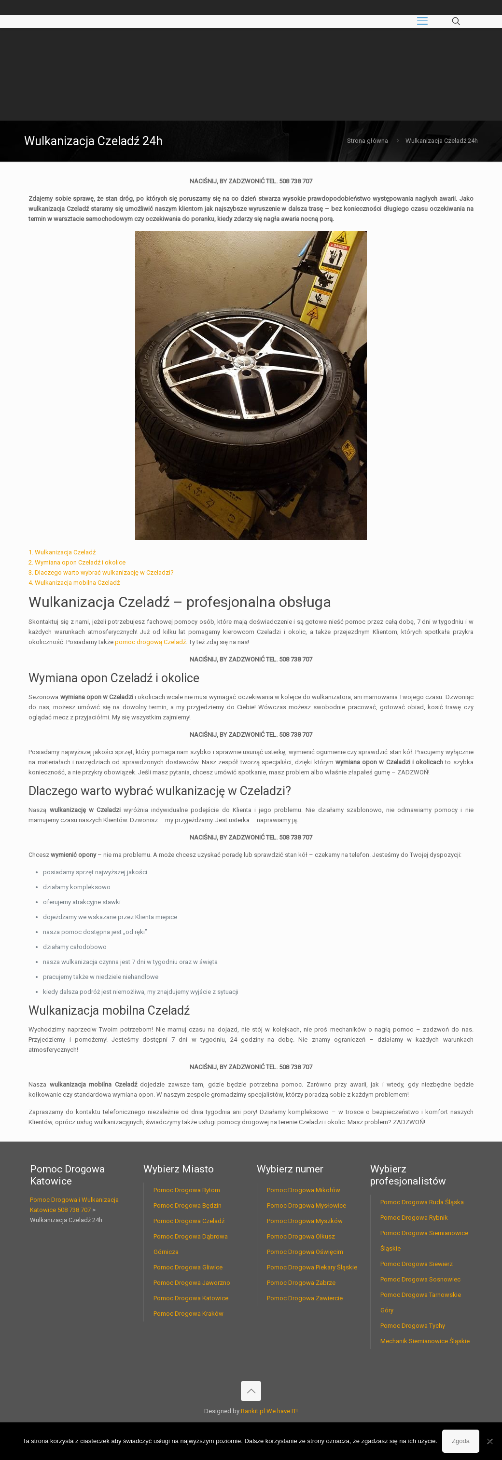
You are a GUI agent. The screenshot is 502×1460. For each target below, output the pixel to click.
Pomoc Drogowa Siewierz (416, 1263)
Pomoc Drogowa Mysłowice (306, 1205)
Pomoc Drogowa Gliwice (188, 1267)
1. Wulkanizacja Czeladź (62, 552)
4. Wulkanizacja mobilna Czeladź (74, 582)
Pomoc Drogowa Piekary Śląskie (312, 1267)
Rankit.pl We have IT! (269, 1411)
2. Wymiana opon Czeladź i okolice (77, 562)
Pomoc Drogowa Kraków (188, 1313)
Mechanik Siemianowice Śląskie (425, 1341)
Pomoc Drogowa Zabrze (301, 1282)
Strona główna (367, 140)
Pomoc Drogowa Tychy (412, 1325)
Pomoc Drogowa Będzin (187, 1205)
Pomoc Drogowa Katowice (190, 1298)
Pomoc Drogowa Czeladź (188, 1221)
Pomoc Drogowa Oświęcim (305, 1251)
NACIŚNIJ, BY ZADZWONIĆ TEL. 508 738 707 (251, 181)
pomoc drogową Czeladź (150, 642)
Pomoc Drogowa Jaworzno (191, 1282)
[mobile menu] (422, 21)
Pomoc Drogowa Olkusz (301, 1236)
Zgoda (461, 1441)
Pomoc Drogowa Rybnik (414, 1217)
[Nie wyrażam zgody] (490, 1441)
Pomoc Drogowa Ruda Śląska (422, 1202)
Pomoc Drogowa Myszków (305, 1221)
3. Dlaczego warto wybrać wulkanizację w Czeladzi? (101, 572)
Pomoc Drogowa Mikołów (303, 1190)
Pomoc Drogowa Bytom (186, 1190)
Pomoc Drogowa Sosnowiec (420, 1279)
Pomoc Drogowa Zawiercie (305, 1298)
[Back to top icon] (251, 1391)
